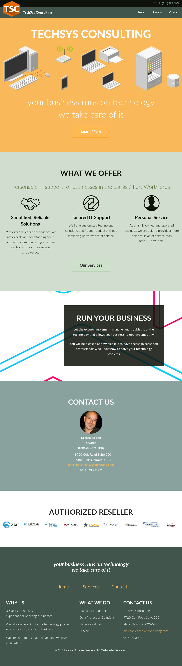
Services (157, 12)
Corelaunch (121, 650)
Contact (173, 12)
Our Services (91, 265)
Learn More (91, 131)
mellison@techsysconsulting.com (91, 464)
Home (141, 12)
